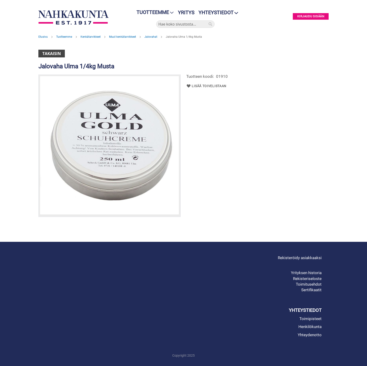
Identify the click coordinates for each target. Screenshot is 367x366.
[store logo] (74, 17)
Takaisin (51, 53)
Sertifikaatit (311, 290)
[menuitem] (154, 12)
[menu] (154, 12)
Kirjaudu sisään (310, 16)
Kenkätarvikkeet (91, 36)
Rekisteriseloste (307, 278)
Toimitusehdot (309, 284)
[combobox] (185, 24)
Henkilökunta (310, 326)
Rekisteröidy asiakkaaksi (300, 257)
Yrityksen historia (306, 272)
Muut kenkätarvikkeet (123, 36)
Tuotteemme (64, 36)
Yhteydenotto (310, 334)
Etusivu (43, 36)
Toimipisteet (310, 318)
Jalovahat (151, 36)
